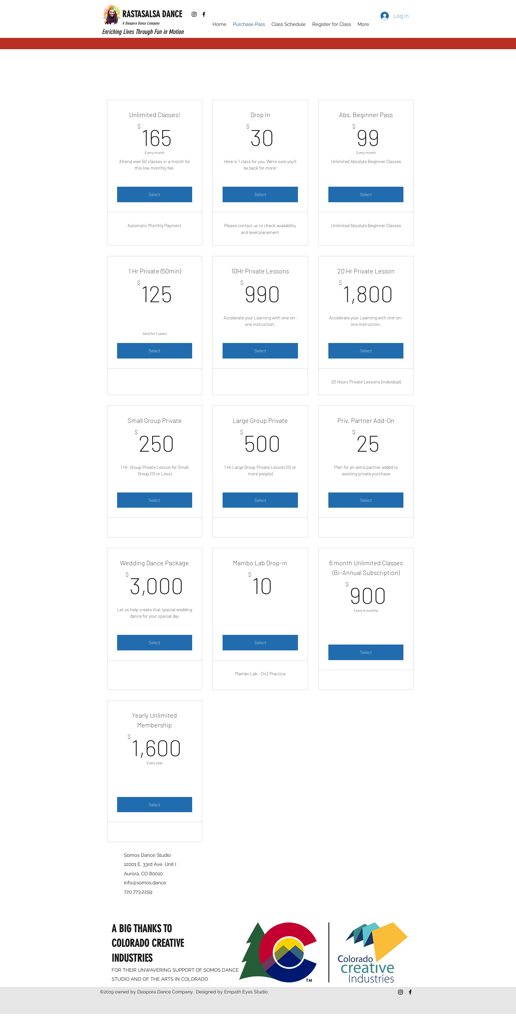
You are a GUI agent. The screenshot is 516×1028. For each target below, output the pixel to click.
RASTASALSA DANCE (152, 14)
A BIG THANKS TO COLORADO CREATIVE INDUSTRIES (148, 943)
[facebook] (204, 14)
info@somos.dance (145, 883)
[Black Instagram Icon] (194, 14)
